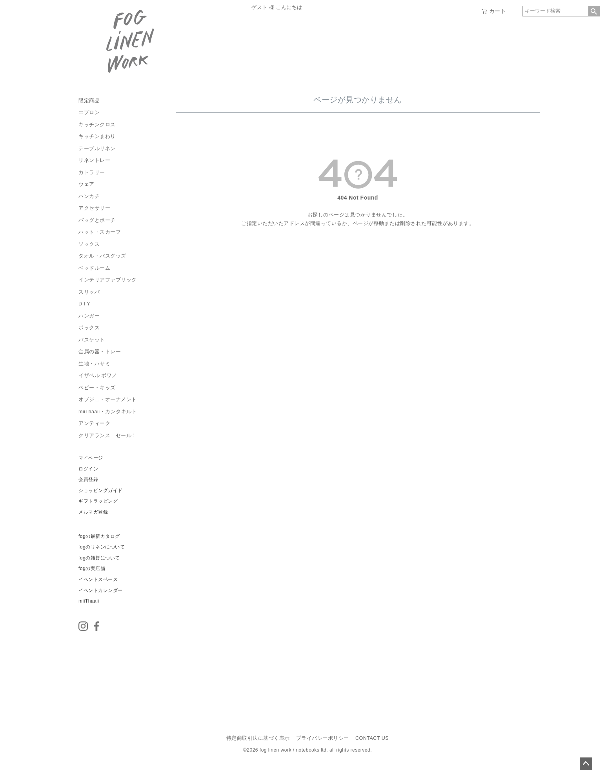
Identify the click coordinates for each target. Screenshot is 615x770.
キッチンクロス (97, 124)
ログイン (88, 469)
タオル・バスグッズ (102, 256)
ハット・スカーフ (99, 232)
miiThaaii (88, 601)
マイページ (90, 458)
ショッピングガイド (100, 490)
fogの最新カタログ (99, 536)
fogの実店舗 (91, 568)
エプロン (89, 112)
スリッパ (89, 292)
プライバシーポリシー (322, 738)
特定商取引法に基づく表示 (258, 738)
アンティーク (94, 423)
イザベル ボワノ (97, 375)
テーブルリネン (97, 148)
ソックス (89, 244)
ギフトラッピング (98, 501)
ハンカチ (89, 196)
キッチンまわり (97, 136)
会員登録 (88, 479)
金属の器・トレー (99, 351)
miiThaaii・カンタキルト (107, 411)
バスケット (91, 340)
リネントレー (94, 160)
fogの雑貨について (99, 558)
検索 (593, 11)
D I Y (84, 304)
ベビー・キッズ (97, 387)
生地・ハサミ (94, 364)
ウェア (86, 184)
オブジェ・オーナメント (107, 399)
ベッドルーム (94, 268)
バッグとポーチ (97, 220)
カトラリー (91, 172)
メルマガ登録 (93, 512)
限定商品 (89, 101)
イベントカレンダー (100, 590)
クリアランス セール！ (107, 435)
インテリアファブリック (107, 280)
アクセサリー (94, 208)
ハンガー (89, 316)
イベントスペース (98, 579)
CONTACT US (372, 738)
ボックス (89, 328)
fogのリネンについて (101, 547)
